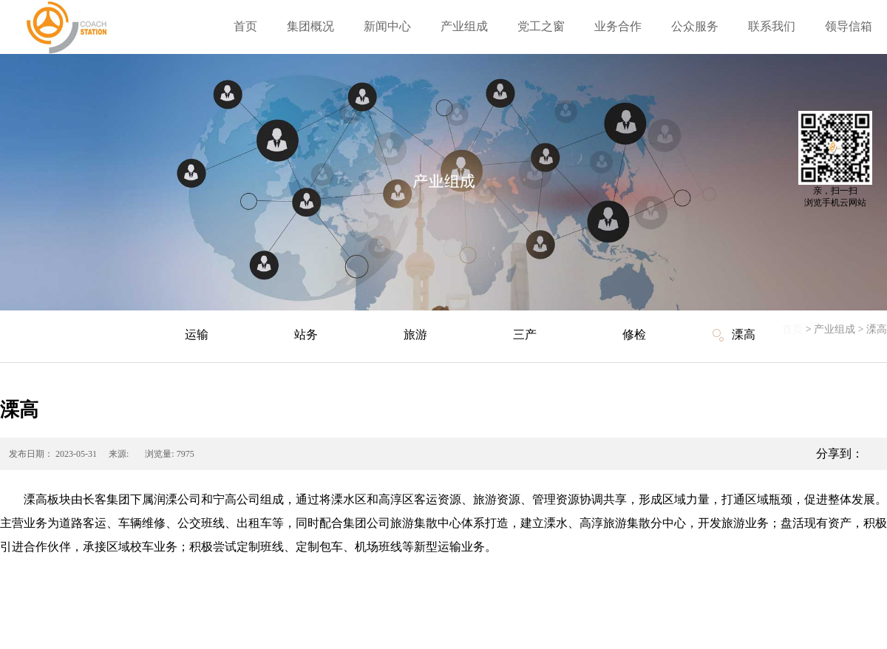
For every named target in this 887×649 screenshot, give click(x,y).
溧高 (876, 329)
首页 (245, 26)
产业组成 (834, 329)
